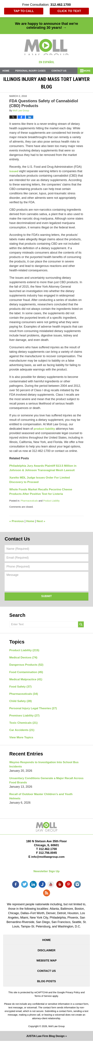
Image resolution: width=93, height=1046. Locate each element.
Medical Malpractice (26, 680)
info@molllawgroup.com (48, 859)
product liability (45, 429)
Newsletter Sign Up (46, 874)
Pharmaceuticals (30, 501)
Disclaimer (46, 954)
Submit (46, 596)
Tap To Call (23, 11)
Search (81, 625)
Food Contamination (26, 673)
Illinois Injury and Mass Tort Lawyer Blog (46, 47)
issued (14, 171)
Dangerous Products (27, 665)
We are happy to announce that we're (46, 26)
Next (41, 521)
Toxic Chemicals (24, 724)
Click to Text (69, 11)
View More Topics (21, 739)
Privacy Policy (72, 997)
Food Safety (20, 687)
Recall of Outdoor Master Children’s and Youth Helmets (42, 799)
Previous (16, 521)
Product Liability (52, 501)
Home (6, 71)
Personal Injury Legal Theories (34, 710)
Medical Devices (23, 658)
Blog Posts (46, 986)
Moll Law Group (56, 1031)
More (85, 71)
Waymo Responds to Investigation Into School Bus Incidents (45, 767)
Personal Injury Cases (32, 71)
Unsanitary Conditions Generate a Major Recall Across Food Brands (42, 783)
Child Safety (21, 702)
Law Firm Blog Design (45, 1041)
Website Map (46, 964)
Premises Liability (25, 717)
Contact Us (61, 71)
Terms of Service (43, 1001)
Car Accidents (22, 732)
